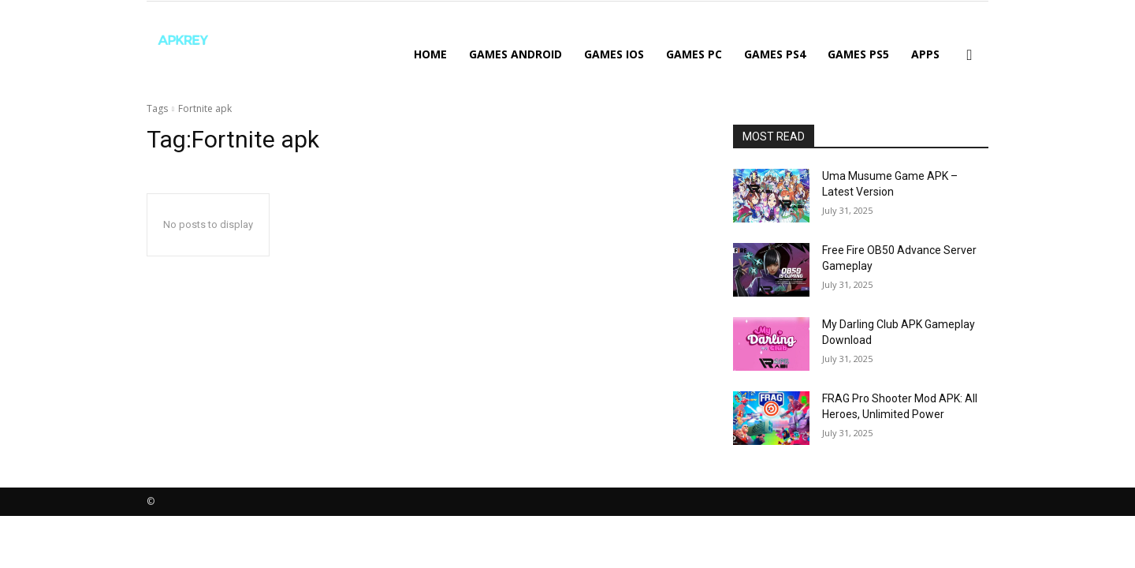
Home (430, 54)
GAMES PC (694, 54)
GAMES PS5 (858, 54)
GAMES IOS (614, 54)
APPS (925, 54)
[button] (969, 55)
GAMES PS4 (775, 54)
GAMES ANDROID (515, 54)
